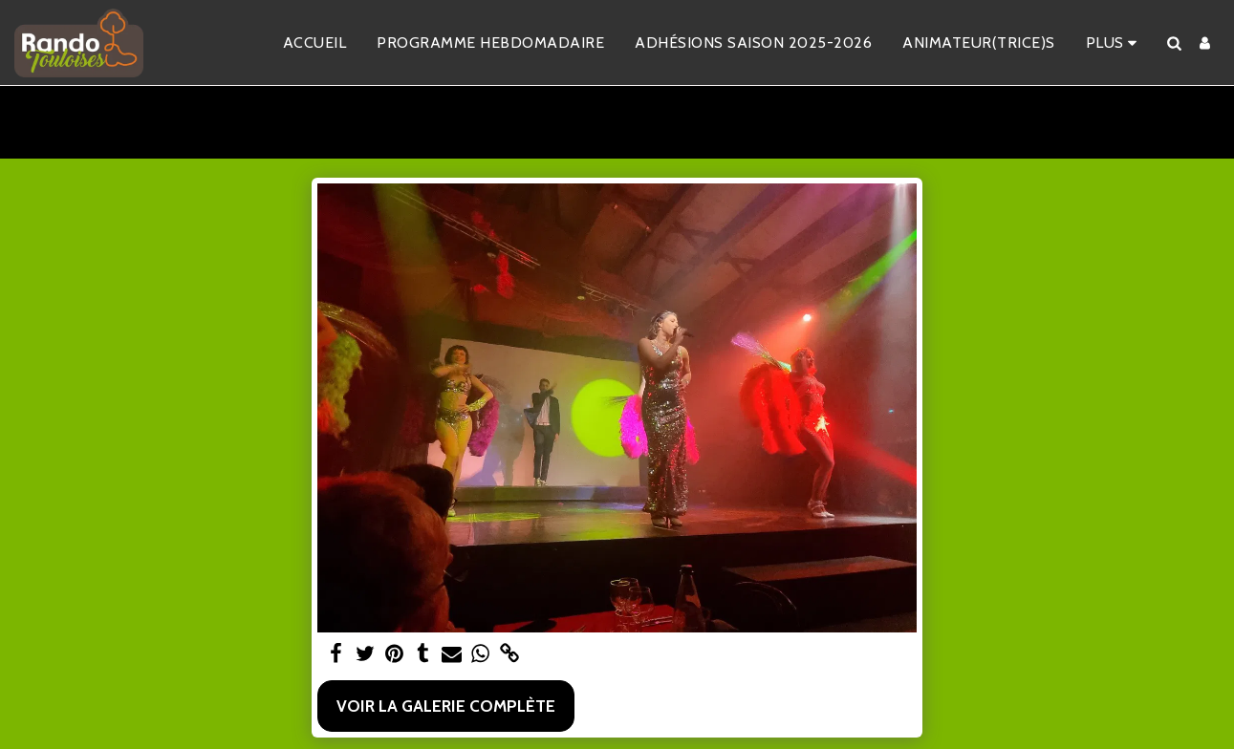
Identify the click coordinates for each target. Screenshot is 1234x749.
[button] (1173, 43)
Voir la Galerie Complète (445, 706)
